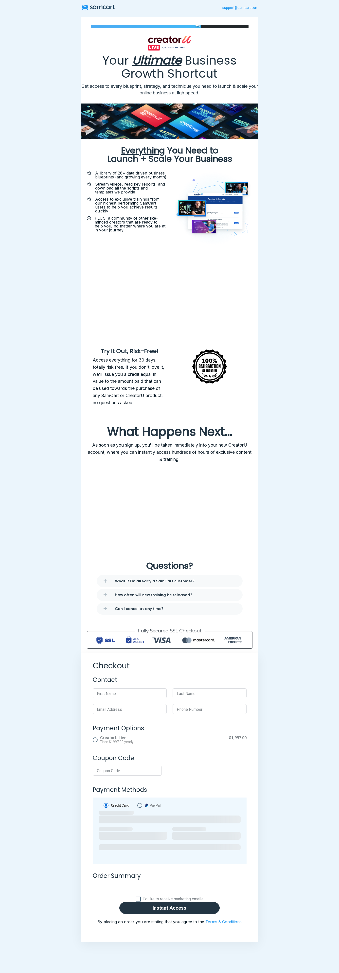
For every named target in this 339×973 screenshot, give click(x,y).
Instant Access (169, 908)
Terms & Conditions (223, 921)
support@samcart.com (240, 8)
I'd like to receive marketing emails (173, 899)
